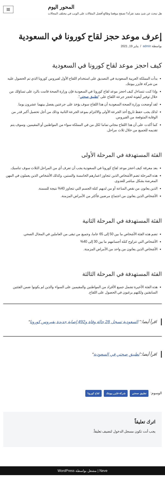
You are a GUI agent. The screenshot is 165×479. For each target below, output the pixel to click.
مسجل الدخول (123, 435)
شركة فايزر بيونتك (116, 397)
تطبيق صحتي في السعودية (114, 357)
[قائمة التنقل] (8, 9)
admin (147, 46)
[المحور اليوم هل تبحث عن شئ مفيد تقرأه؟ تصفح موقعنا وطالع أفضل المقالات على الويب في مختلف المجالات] (105, 9)
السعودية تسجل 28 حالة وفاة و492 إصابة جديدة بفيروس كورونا (80, 325)
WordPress (66, 474)
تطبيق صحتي (88, 97)
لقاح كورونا (93, 397)
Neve (103, 474)
